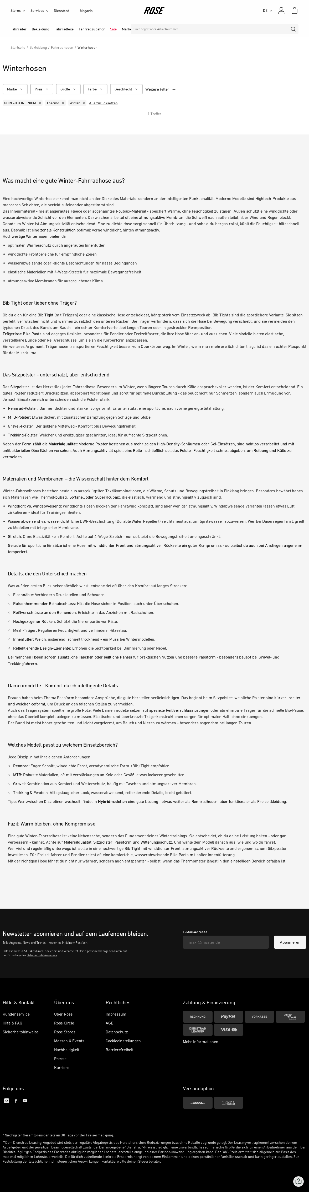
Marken (128, 29)
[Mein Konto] (281, 10)
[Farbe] (95, 89)
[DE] (267, 10)
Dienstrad (61, 11)
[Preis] (41, 89)
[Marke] (15, 89)
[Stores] (20, 10)
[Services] (42, 10)
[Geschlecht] (126, 89)
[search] (293, 29)
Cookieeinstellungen (123, 1040)
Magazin (86, 11)
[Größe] (68, 89)
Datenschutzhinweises (42, 955)
